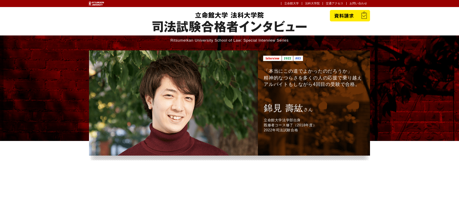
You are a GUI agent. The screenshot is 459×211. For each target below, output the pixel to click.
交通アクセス (334, 3)
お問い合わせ (358, 3)
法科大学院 (312, 3)
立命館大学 (291, 3)
